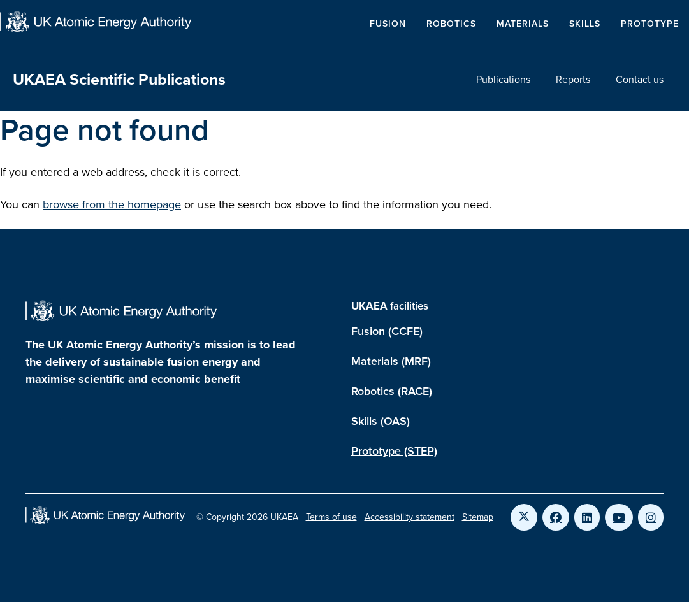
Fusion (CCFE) (387, 331)
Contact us (640, 79)
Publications (503, 79)
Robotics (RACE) (391, 391)
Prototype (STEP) (394, 451)
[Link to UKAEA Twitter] (524, 517)
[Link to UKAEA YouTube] (619, 517)
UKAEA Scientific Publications (119, 79)
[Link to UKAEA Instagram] (651, 517)
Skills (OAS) (380, 421)
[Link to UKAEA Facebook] (555, 517)
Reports (573, 79)
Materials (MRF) (391, 361)
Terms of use (331, 517)
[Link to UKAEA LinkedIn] (587, 517)
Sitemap (477, 517)
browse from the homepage (112, 204)
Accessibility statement (409, 517)
